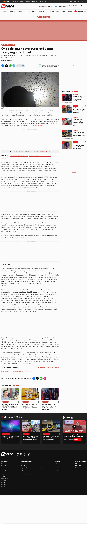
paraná (29, 371)
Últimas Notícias (5, 466)
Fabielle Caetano (25, 472)
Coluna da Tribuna (25, 463)
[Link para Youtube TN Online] (28, 454)
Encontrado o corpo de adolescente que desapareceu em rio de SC (29, 406)
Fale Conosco (57, 463)
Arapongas (12, 11)
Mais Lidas (4, 463)
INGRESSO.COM (15, 1)
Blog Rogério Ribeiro (26, 474)
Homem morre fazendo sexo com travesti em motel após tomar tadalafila (49, 406)
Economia (3, 486)
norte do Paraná (36, 126)
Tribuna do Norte (79, 463)
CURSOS (33, 1)
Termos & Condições (59, 472)
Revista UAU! (42, 11)
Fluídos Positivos (25, 466)
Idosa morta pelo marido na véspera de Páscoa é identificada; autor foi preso (78, 146)
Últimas (70, 11)
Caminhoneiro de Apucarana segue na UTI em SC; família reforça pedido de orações (78, 122)
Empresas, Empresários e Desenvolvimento (31, 468)
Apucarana (4, 11)
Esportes (3, 484)
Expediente (56, 468)
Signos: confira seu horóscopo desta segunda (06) (10, 437)
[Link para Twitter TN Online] (21, 454)
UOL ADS (44, 1)
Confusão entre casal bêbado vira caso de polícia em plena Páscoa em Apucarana (79, 135)
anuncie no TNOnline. (45, 151)
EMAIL (82, 1)
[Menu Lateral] (85, 6)
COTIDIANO (6, 371)
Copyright (56, 470)
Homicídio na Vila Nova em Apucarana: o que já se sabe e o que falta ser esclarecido (79, 110)
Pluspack (77, 470)
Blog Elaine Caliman (25, 470)
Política (34, 11)
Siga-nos (21, 65)
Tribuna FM (78, 466)
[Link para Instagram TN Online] (24, 454)
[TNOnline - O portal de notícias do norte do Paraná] (7, 6)
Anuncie (56, 466)
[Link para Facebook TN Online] (17, 454)
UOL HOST (22, 1)
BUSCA (69, 1)
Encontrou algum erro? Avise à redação (48, 367)
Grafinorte (77, 468)
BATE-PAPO (76, 1)
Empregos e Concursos (53, 11)
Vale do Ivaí (20, 11)
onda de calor (18, 371)
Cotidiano (43, 16)
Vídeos (63, 11)
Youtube (77, 439)
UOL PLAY (38, 1)
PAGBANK (28, 1)
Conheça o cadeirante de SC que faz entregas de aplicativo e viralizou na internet (10, 406)
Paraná (27, 11)
